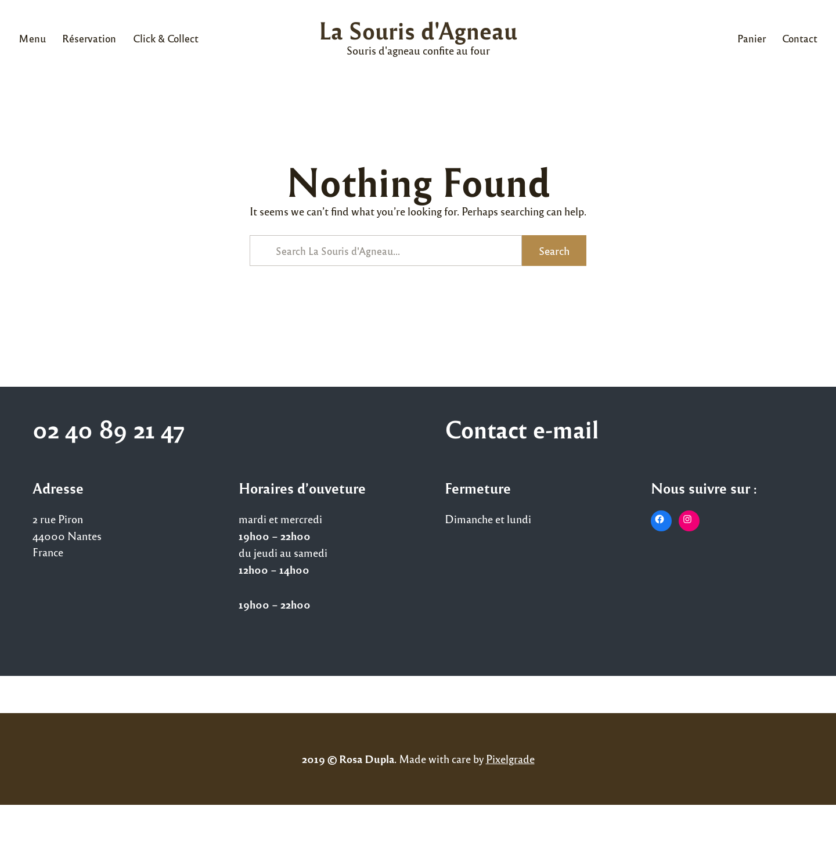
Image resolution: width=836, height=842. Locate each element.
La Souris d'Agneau (418, 30)
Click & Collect (166, 38)
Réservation (89, 38)
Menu (32, 38)
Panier (751, 38)
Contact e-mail (522, 428)
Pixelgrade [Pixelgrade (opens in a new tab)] (510, 758)
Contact (799, 38)
